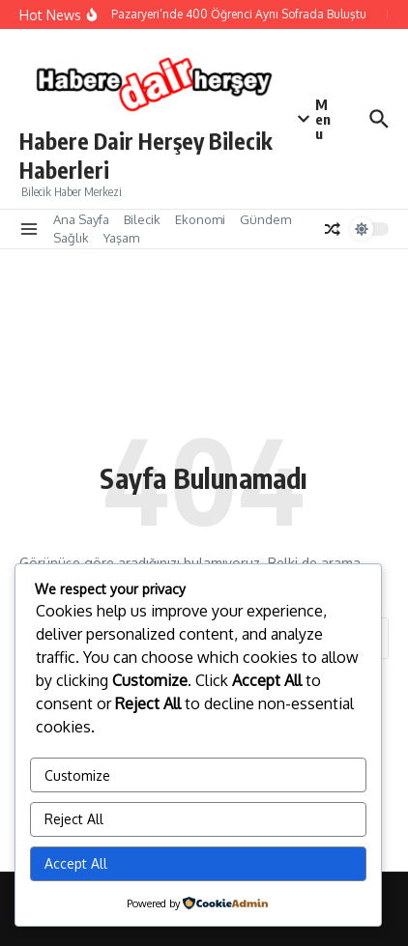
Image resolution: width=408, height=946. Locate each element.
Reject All (73, 819)
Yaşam (121, 237)
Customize (77, 775)
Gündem (265, 219)
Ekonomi (200, 219)
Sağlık (71, 237)
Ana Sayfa (81, 219)
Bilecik (142, 219)
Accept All (75, 863)
